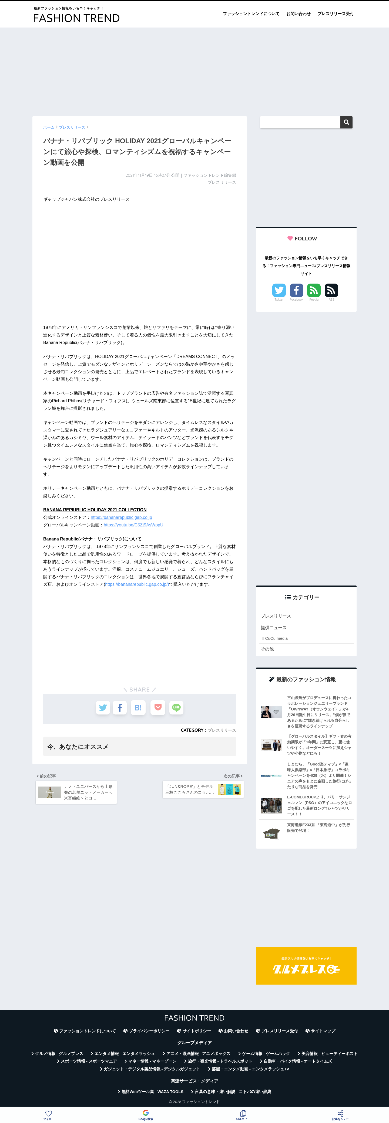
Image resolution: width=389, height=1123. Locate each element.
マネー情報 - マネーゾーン (152, 1062)
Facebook (296, 299)
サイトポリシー (197, 1032)
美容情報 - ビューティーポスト (329, 1055)
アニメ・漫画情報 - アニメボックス (198, 1055)
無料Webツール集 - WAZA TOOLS (152, 1093)
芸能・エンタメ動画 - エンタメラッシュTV (250, 1070)
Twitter (279, 299)
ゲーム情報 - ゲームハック (266, 1055)
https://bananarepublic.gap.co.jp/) (137, 584)
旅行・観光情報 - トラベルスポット (220, 1062)
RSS (331, 299)
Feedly (314, 299)
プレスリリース (221, 730)
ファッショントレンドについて (251, 13)
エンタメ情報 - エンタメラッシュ (125, 1055)
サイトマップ (323, 1032)
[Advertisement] (194, 69)
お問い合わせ (298, 13)
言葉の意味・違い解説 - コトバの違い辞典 (233, 1093)
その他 (267, 650)
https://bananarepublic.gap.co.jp (121, 517)
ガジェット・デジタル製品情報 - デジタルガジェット (152, 1070)
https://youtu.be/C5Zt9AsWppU (133, 525)
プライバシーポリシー (149, 1032)
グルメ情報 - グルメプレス (59, 1055)
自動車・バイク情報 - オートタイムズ (298, 1062)
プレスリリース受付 (335, 13)
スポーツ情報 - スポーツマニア (89, 1062)
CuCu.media (276, 639)
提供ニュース (274, 628)
